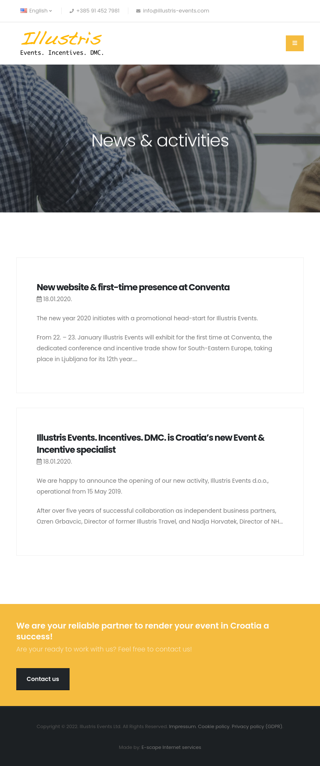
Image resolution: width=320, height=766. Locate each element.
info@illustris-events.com (176, 10)
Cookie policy (214, 726)
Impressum (182, 726)
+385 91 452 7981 (98, 10)
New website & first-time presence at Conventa (133, 287)
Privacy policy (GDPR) (257, 726)
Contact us (43, 679)
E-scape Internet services (171, 747)
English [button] (36, 10)
